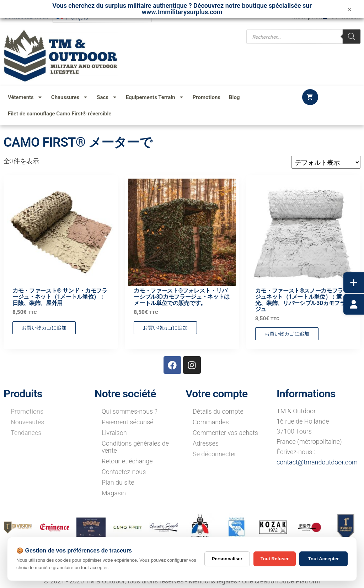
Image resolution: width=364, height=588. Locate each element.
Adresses (206, 443)
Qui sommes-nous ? (129, 411)
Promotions (206, 97)
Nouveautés (27, 422)
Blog (234, 97)
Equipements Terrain (155, 97)
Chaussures (69, 97)
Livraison (114, 432)
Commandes (211, 422)
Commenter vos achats (225, 432)
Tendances (26, 432)
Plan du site (118, 482)
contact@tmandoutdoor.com (317, 462)
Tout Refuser (275, 558)
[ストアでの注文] (325, 162)
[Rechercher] (351, 36)
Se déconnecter (214, 454)
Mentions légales (212, 581)
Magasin (114, 493)
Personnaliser (227, 558)
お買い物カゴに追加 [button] (44, 328)
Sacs (107, 97)
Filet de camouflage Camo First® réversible (59, 113)
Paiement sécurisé (127, 422)
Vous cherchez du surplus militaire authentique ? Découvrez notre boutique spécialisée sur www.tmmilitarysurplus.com (182, 9)
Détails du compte (218, 411)
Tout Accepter (323, 558)
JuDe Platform (300, 581)
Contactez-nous (124, 471)
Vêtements (25, 97)
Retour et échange (127, 461)
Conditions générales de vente (135, 447)
